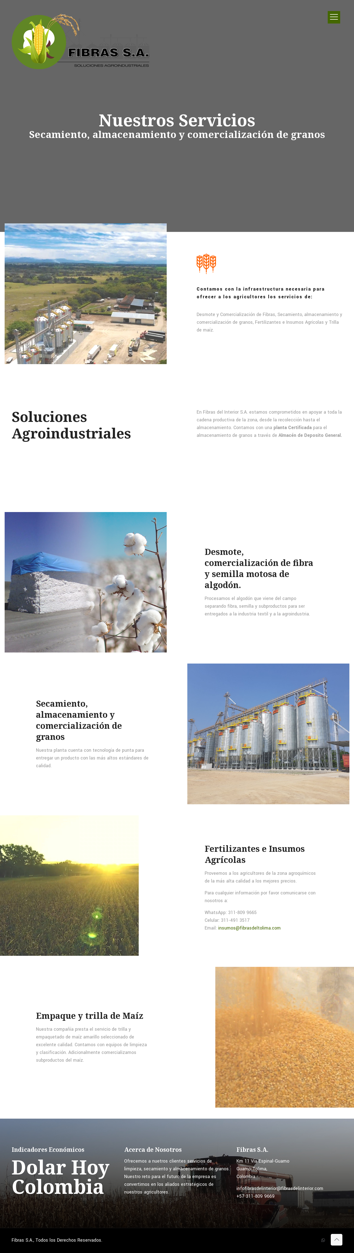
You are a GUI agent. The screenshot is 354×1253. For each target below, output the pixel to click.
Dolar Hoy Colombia (61, 1177)
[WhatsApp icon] (323, 1240)
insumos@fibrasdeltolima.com (249, 928)
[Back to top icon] (336, 1240)
